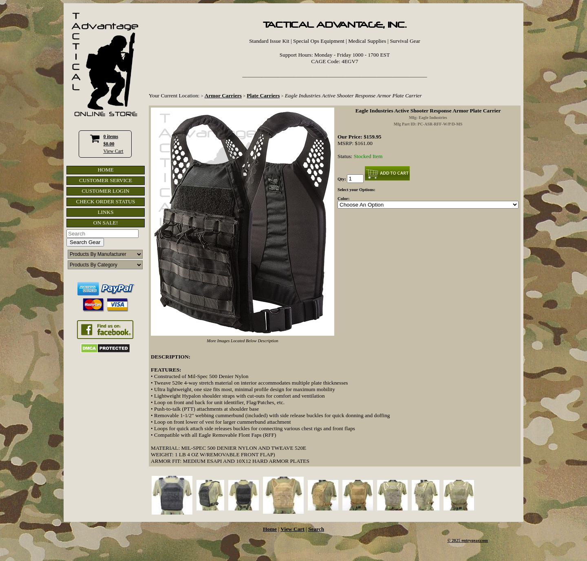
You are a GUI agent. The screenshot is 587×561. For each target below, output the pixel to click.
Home (270, 529)
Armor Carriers (223, 95)
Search (316, 529)
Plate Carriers (263, 95)
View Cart (114, 151)
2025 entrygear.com (470, 540)
